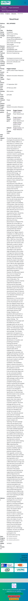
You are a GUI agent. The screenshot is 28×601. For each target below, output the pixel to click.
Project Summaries (14, 7)
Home (2, 13)
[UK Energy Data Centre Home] (5, 3)
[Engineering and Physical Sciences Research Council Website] (20, 565)
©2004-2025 (24, 561)
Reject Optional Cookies (14, 596)
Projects (7, 13)
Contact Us (24, 555)
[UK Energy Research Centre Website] (20, 570)
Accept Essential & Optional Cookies (14, 593)
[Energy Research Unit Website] (7, 570)
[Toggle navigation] (25, 2)
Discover (4, 7)
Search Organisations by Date (10, 10)
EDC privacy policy (14, 599)
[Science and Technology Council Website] (7, 565)
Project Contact (17, 117)
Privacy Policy (23, 559)
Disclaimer (24, 557)
